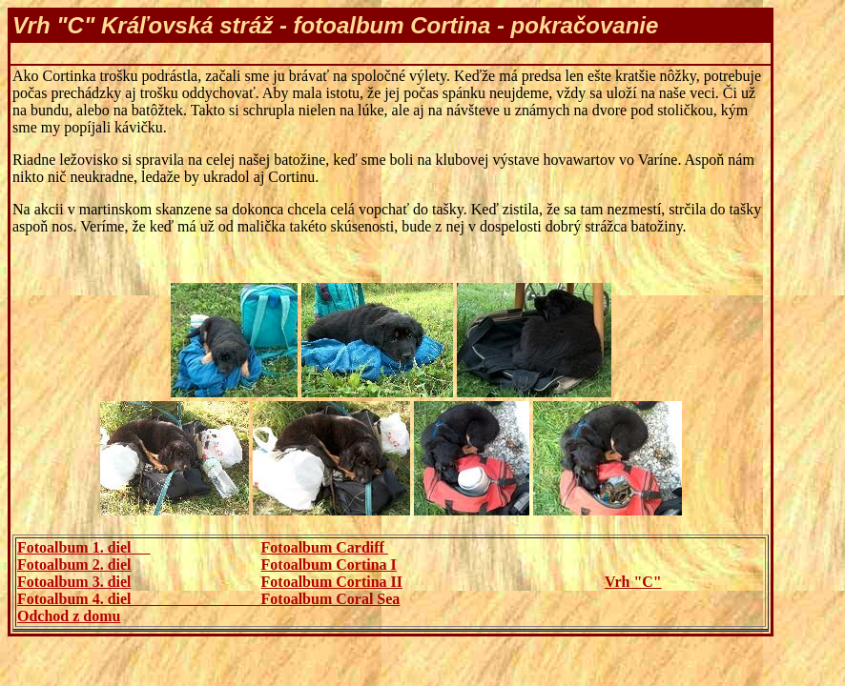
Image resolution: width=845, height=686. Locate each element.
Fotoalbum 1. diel (84, 547)
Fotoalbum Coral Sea (331, 599)
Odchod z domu (68, 616)
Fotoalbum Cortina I (329, 564)
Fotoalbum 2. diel (74, 564)
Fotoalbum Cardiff (324, 547)
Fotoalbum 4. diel (139, 599)
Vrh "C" (633, 582)
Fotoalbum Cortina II (331, 582)
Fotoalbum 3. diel (74, 582)
